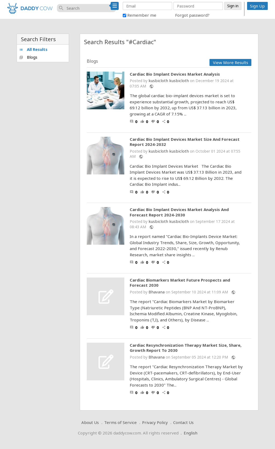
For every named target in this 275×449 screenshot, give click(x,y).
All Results (33, 49)
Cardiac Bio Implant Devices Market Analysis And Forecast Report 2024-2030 (179, 212)
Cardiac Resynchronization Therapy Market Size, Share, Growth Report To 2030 (185, 348)
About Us (90, 422)
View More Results (230, 62)
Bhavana (157, 291)
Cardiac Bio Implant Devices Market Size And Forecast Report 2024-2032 (185, 142)
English (190, 433)
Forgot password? (192, 15)
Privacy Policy (155, 422)
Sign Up (257, 6)
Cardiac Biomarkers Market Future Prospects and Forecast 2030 (180, 283)
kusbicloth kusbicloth (169, 80)
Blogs (28, 57)
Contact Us (183, 422)
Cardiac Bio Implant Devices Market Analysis (175, 74)
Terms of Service (120, 422)
